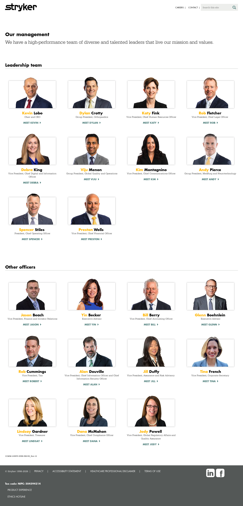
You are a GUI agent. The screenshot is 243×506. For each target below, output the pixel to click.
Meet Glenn (209, 324)
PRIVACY (38, 471)
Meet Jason (31, 324)
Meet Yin (90, 324)
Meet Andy (209, 179)
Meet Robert (31, 381)
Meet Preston (90, 239)
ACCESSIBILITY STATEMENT (66, 471)
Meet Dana (90, 441)
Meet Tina (209, 381)
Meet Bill (150, 324)
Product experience (20, 489)
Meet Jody (150, 444)
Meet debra (30, 182)
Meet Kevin (30, 122)
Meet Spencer (31, 239)
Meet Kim (150, 179)
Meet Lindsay (31, 441)
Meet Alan (90, 384)
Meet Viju (90, 179)
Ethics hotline (16, 496)
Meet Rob (209, 122)
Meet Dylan (90, 122)
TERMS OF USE (152, 471)
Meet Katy (149, 122)
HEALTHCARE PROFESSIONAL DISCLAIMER (112, 471)
